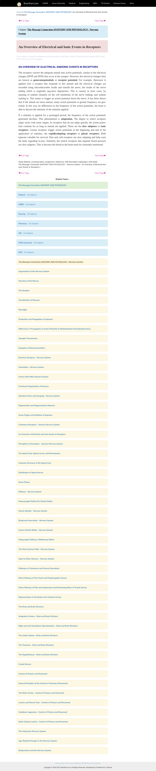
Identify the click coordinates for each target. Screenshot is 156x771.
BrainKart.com (31, 3)
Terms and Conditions (73, 763)
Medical (72, 3)
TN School (105, 3)
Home (19, 12)
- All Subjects (28, 195)
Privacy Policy (60, 763)
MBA (95, 3)
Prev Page (23, 21)
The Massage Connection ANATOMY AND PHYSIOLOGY (48, 12)
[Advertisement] (126, 50)
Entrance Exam (120, 3)
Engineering (84, 3)
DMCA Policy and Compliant (91, 763)
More (132, 3)
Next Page (100, 21)
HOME (45, 3)
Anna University (58, 3)
